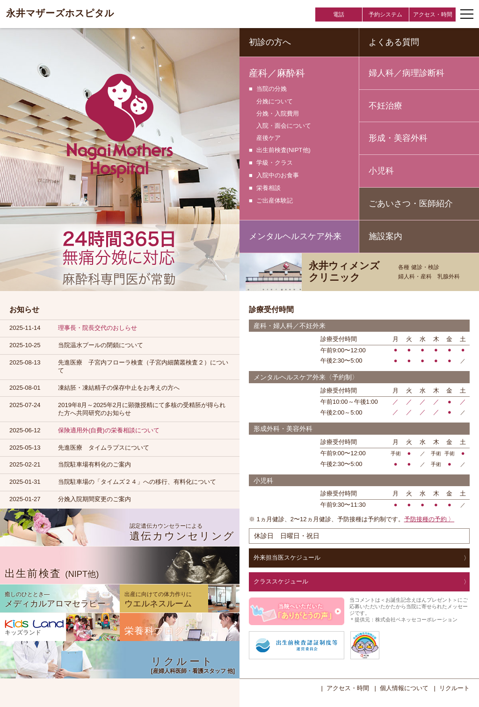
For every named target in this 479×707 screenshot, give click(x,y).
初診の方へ (270, 42)
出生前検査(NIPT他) (283, 150)
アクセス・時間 (432, 14)
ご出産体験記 (274, 200)
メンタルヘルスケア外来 (295, 236)
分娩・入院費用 (277, 113)
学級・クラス (274, 163)
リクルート (454, 688)
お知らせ (24, 309)
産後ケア (268, 137)
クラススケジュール (281, 581)
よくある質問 (394, 42)
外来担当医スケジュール (287, 557)
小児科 (381, 170)
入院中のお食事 (277, 175)
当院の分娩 (271, 89)
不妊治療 (385, 105)
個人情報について (404, 688)
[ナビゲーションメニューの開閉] (467, 14)
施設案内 (385, 236)
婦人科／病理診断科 (406, 73)
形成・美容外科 (398, 138)
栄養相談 (268, 188)
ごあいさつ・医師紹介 (411, 203)
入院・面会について (283, 125)
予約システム (385, 14)
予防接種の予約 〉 (429, 519)
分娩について (274, 101)
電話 (338, 14)
